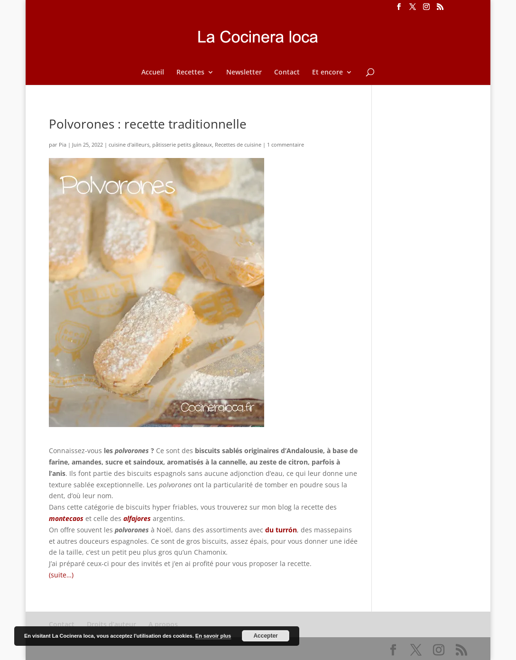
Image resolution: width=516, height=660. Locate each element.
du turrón (281, 529)
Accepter (265, 635)
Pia (62, 144)
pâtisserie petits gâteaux (182, 144)
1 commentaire (285, 144)
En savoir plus (213, 636)
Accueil (152, 72)
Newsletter (244, 72)
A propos (163, 624)
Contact (287, 72)
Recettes (190, 72)
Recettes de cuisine (238, 144)
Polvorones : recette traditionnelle (148, 123)
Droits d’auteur (111, 624)
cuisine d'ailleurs (129, 144)
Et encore (327, 72)
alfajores (137, 518)
